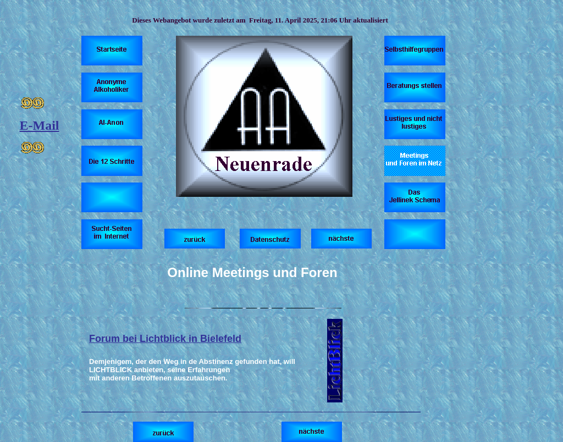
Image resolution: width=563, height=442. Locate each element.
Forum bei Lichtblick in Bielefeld (165, 338)
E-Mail (39, 125)
